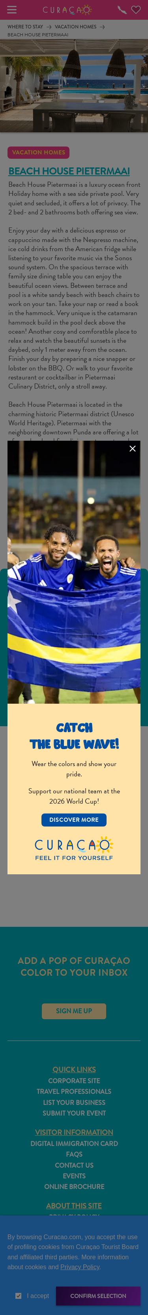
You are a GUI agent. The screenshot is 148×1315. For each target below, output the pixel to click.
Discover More (74, 820)
